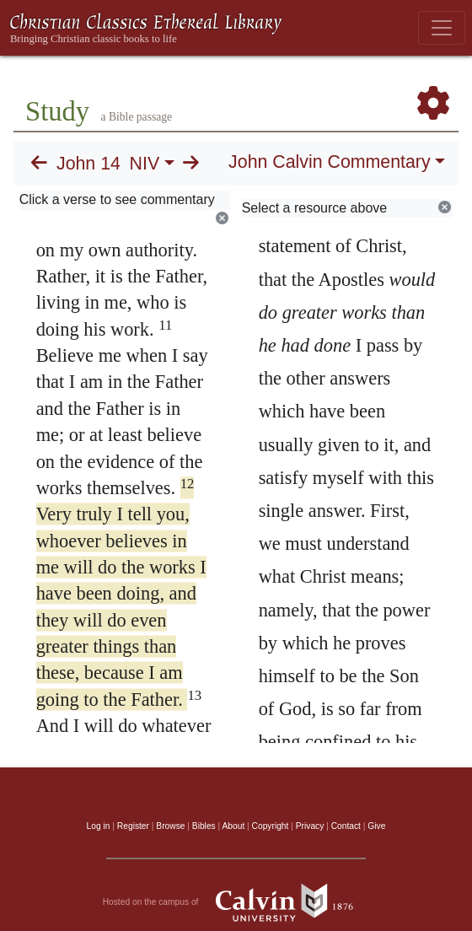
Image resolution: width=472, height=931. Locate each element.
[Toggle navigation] (441, 28)
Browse (170, 826)
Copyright (270, 826)
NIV (145, 163)
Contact (346, 826)
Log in (98, 826)
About (233, 826)
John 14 (88, 163)
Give (376, 826)
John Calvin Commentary (329, 162)
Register (133, 826)
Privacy (310, 826)
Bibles (204, 826)
